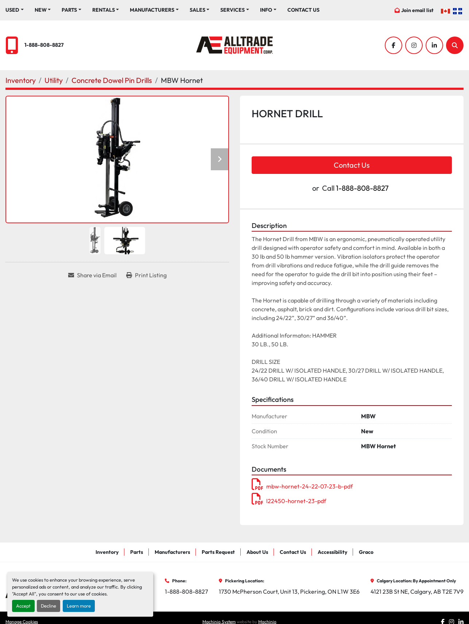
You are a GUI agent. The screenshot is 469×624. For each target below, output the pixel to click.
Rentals (103, 10)
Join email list (417, 10)
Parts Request (218, 552)
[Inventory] (20, 80)
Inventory (107, 552)
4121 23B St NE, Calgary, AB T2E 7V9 (417, 591)
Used (12, 10)
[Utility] (53, 80)
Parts (69, 10)
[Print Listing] (146, 275)
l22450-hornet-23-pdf (289, 501)
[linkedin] (434, 45)
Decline (48, 606)
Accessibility (332, 552)
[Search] (455, 45)
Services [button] (232, 10)
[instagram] (414, 45)
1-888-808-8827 (44, 45)
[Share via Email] (92, 275)
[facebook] (393, 45)
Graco (366, 552)
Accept (23, 606)
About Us (257, 552)
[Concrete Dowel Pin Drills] (111, 80)
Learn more (79, 606)
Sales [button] (197, 10)
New (41, 10)
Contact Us (303, 10)
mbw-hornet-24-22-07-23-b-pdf (302, 486)
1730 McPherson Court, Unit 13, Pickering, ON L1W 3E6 (289, 591)
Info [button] (266, 10)
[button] (43, 10)
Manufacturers (152, 10)
